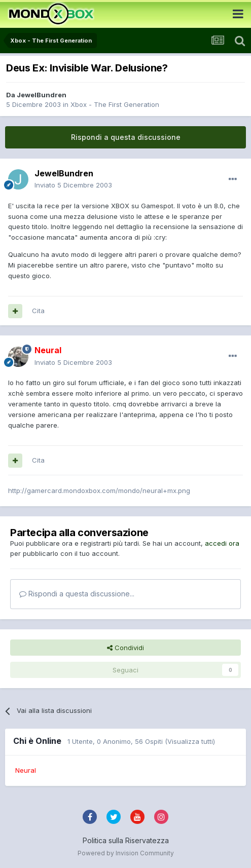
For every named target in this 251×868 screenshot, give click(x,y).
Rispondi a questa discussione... (76, 593)
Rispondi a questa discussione (126, 137)
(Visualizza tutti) (190, 741)
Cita (38, 311)
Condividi (125, 647)
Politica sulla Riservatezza (126, 840)
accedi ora (222, 543)
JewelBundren (41, 95)
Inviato (73, 185)
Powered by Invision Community (126, 853)
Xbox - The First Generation (114, 104)
